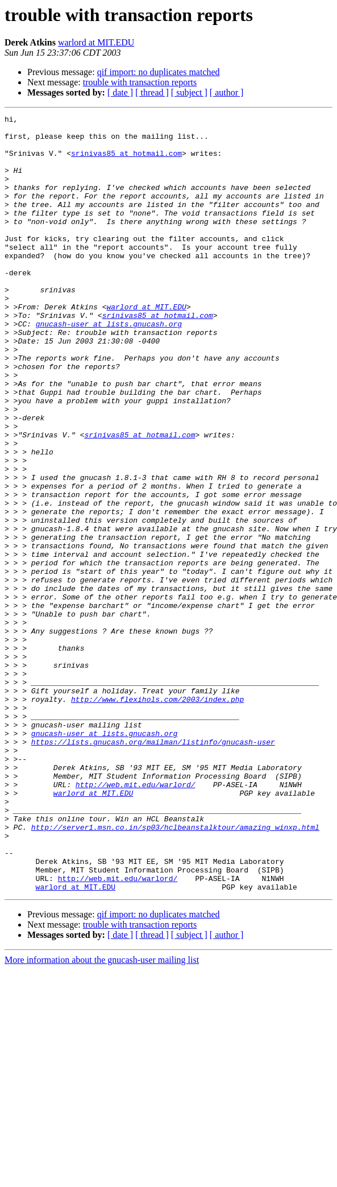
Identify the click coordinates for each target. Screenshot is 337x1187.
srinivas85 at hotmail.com (126, 161)
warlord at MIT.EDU (96, 42)
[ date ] (120, 92)
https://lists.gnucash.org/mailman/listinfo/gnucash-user (153, 868)
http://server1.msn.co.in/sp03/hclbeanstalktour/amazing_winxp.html (175, 970)
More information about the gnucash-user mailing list (102, 1115)
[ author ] (227, 92)
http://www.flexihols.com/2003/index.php (157, 817)
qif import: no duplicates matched (158, 72)
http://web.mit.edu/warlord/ (135, 919)
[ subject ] (189, 92)
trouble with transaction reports (140, 82)
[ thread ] (152, 92)
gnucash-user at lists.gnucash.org (109, 366)
